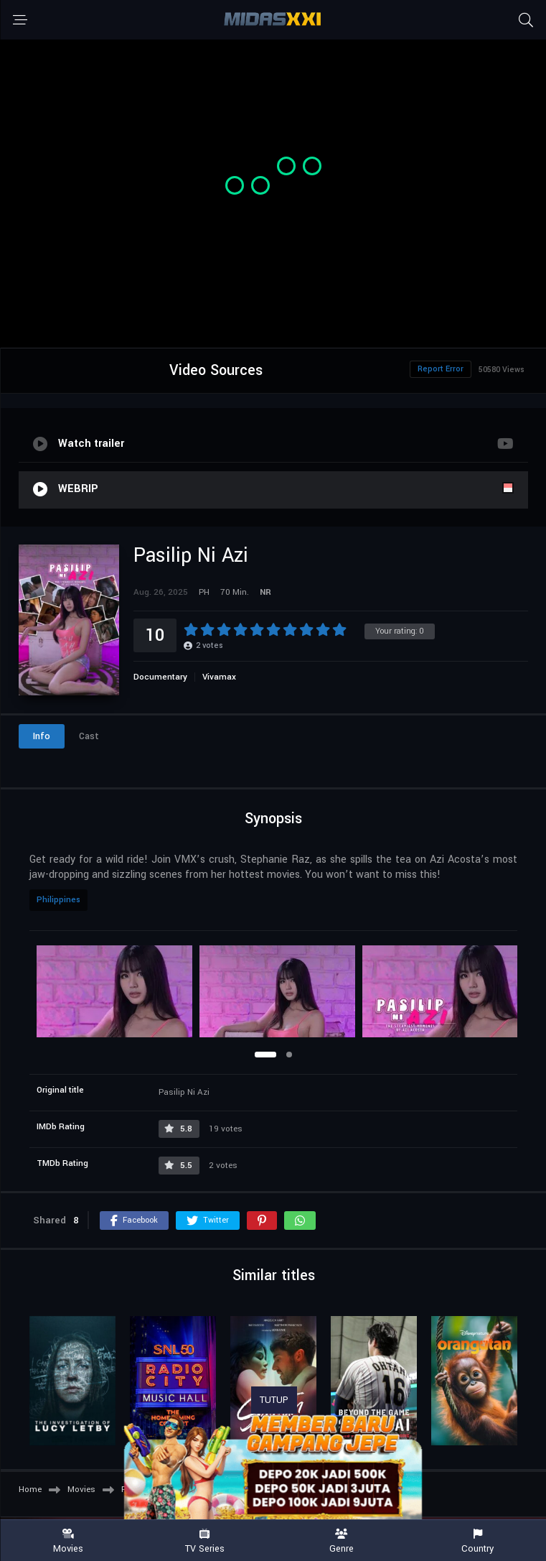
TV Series (204, 1541)
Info (41, 736)
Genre (341, 1541)
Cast (89, 736)
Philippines (58, 900)
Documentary (160, 677)
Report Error (440, 368)
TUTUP (274, 1400)
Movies (68, 1541)
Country (478, 1541)
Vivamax (219, 677)
